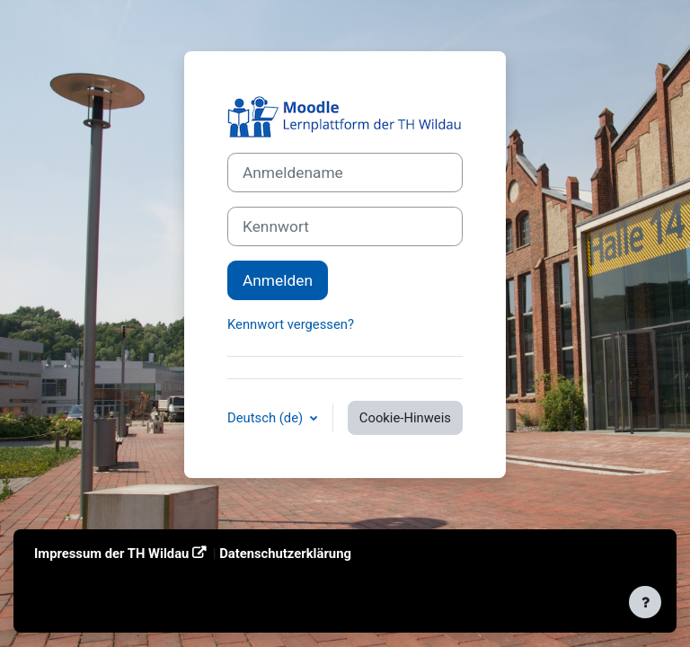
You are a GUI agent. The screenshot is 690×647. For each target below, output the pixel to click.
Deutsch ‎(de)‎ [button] (266, 418)
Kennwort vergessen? (290, 324)
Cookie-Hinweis (405, 418)
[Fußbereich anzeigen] (645, 602)
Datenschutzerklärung (285, 553)
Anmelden (278, 280)
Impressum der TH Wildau (111, 553)
